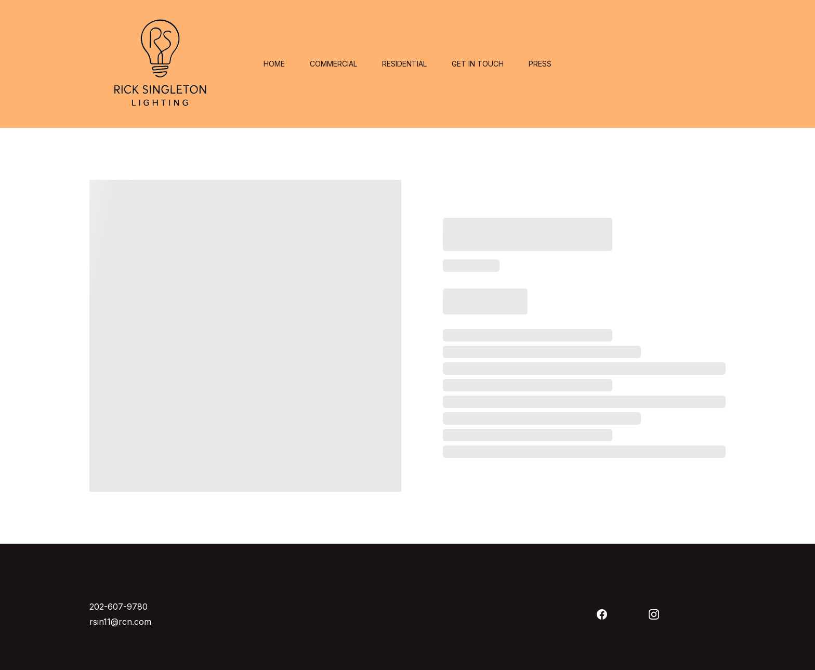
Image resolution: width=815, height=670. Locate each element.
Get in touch (478, 64)
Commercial (333, 64)
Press (540, 64)
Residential (404, 64)
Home (274, 64)
